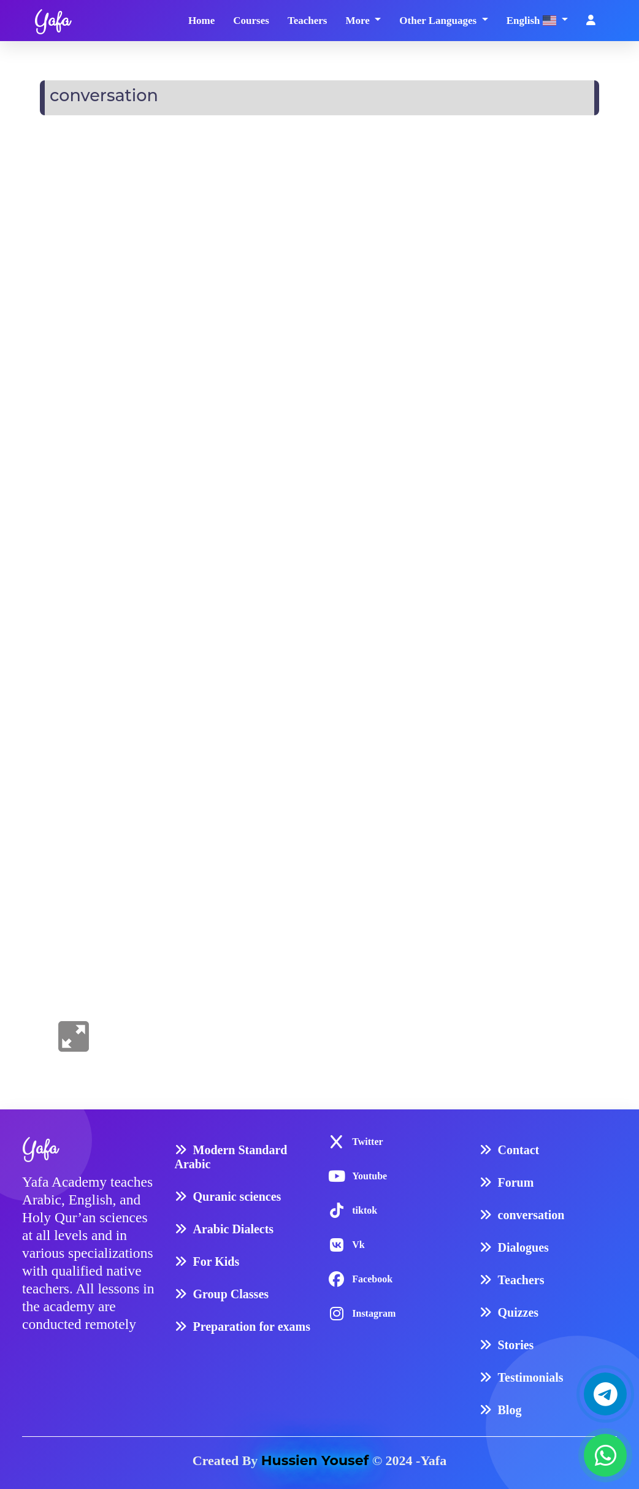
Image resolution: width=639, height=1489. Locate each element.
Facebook (372, 1279)
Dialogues (523, 1247)
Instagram (374, 1313)
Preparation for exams (251, 1326)
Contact (519, 1150)
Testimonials (531, 1377)
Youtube (369, 1176)
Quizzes (518, 1312)
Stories (516, 1345)
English (533, 21)
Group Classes (231, 1294)
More (358, 20)
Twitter (367, 1141)
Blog (510, 1410)
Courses (251, 20)
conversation (531, 1215)
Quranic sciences (237, 1196)
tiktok (364, 1210)
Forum (516, 1182)
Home (201, 20)
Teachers (307, 20)
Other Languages (439, 20)
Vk (358, 1244)
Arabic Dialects (233, 1229)
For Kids (216, 1261)
